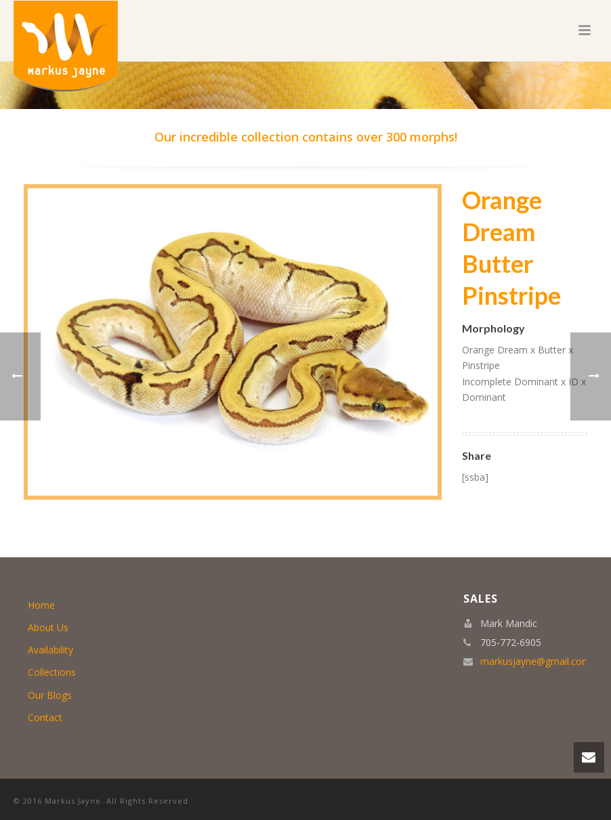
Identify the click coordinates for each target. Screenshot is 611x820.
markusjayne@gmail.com (535, 661)
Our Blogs (50, 695)
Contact (45, 717)
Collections (52, 672)
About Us (48, 627)
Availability (50, 649)
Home (41, 605)
